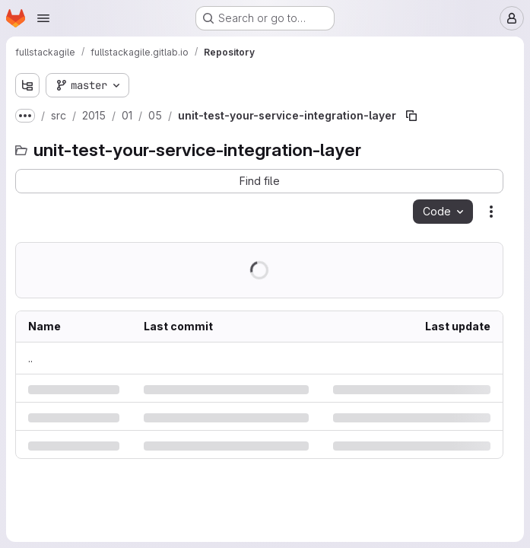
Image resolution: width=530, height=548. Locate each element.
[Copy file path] (411, 116)
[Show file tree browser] (27, 85)
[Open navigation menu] (43, 18)
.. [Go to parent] (30, 358)
